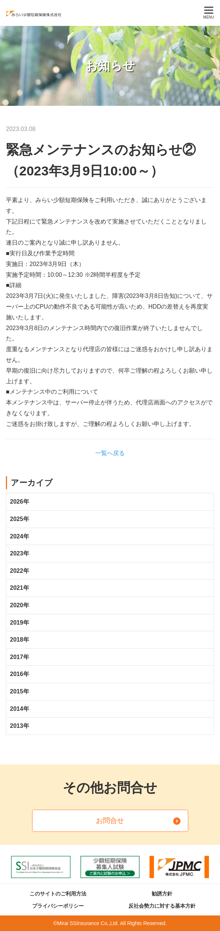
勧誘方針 (162, 894)
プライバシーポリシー (58, 906)
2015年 (19, 691)
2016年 (19, 674)
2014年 (19, 709)
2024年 (19, 536)
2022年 (19, 571)
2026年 (19, 501)
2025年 (19, 519)
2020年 (19, 605)
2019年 (19, 622)
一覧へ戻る (110, 453)
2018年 (19, 639)
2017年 (19, 657)
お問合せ (110, 820)
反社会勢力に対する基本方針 (162, 906)
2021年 (19, 588)
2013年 (19, 726)
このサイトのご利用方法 (58, 894)
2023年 (19, 553)
